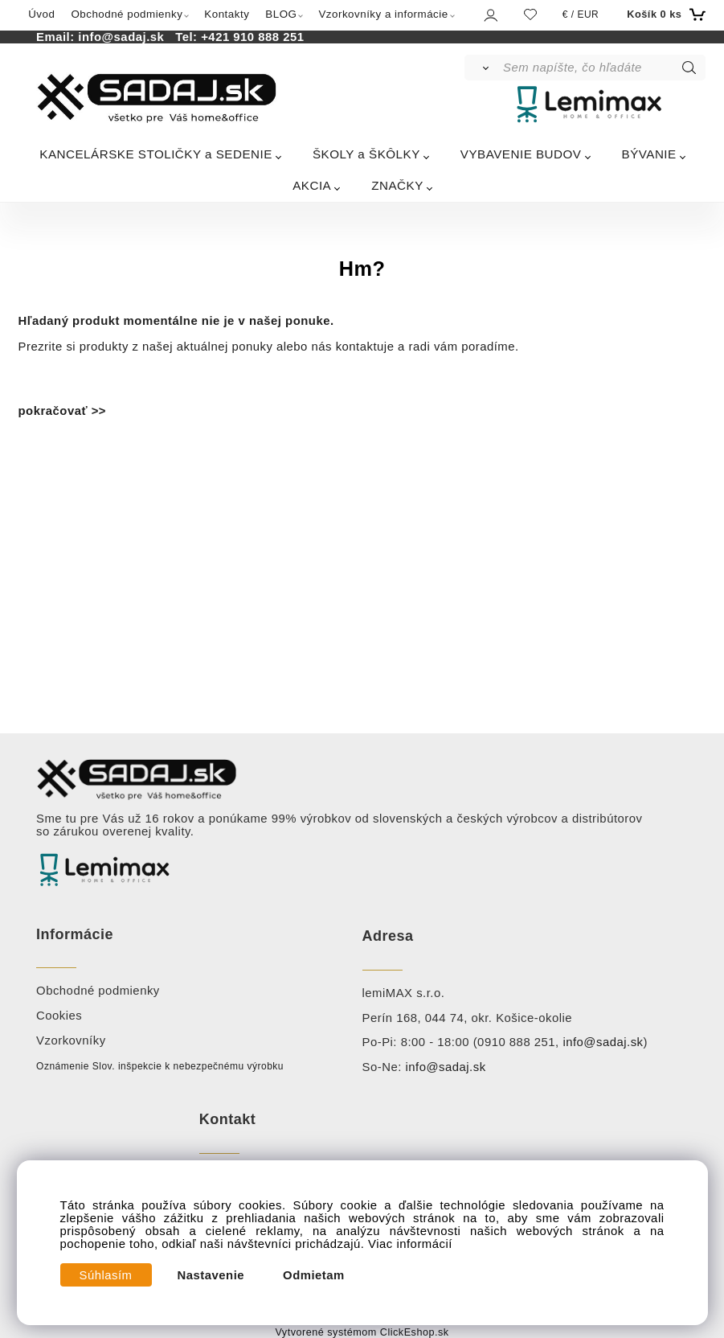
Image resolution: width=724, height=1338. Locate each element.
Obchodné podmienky (126, 14)
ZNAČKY (397, 185)
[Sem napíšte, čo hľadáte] (603, 67)
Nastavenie (211, 1275)
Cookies (59, 1015)
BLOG (281, 14)
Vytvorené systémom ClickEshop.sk (361, 1332)
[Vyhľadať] (482, 67)
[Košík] (664, 14)
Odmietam (314, 1275)
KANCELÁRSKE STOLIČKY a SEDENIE (155, 154)
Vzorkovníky (71, 1040)
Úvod (41, 14)
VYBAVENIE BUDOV (521, 154)
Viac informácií (410, 1243)
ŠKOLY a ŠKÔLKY (366, 154)
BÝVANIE (649, 154)
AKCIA (311, 185)
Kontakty (226, 14)
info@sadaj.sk (124, 37)
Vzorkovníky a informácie (383, 14)
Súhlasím (106, 1275)
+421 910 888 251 (252, 37)
